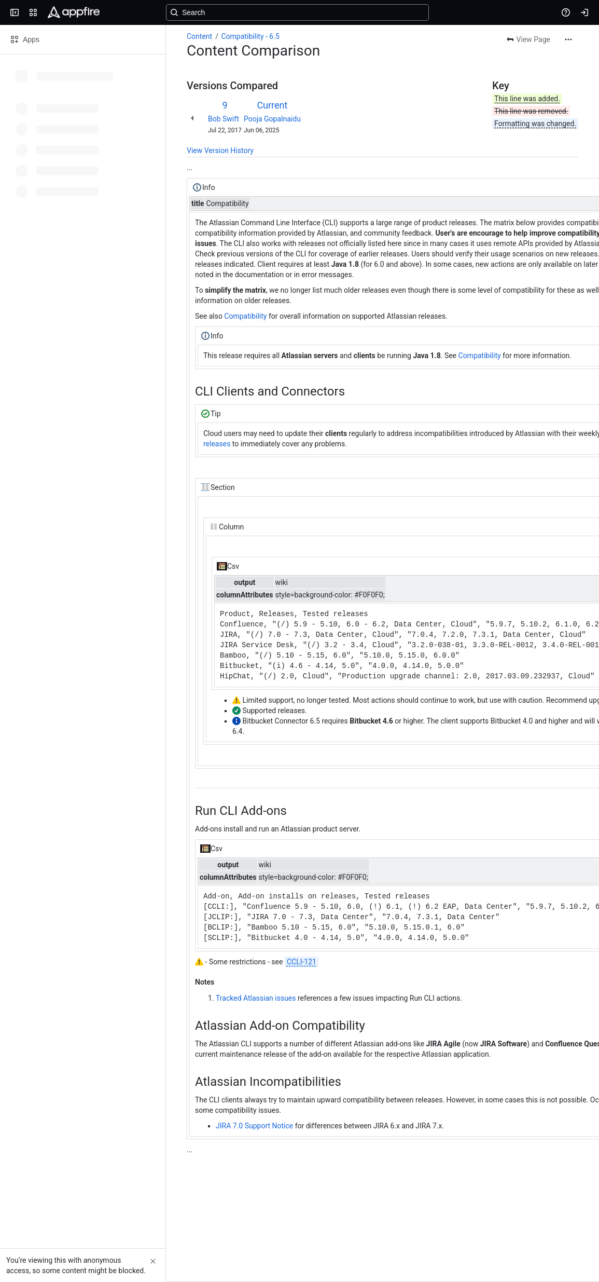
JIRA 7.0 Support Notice (254, 1126)
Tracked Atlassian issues (256, 998)
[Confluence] (74, 12)
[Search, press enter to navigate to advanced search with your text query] (297, 12)
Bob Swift (223, 119)
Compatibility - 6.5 (250, 36)
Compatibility (245, 316)
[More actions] (568, 39)
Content (199, 36)
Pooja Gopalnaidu (272, 119)
